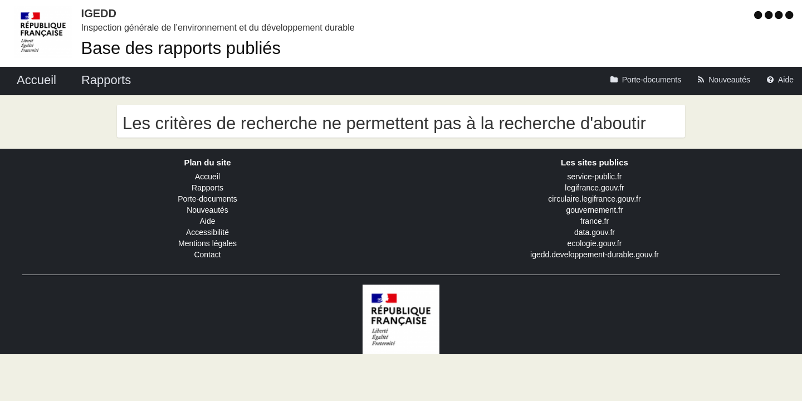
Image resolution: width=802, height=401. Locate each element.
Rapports (207, 187)
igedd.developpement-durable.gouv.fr (594, 254)
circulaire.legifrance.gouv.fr (594, 198)
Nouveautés (207, 210)
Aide (207, 221)
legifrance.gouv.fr (594, 187)
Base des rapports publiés (181, 48)
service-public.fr (594, 176)
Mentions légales (207, 243)
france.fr (594, 221)
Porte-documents (207, 198)
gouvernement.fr (594, 210)
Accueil (207, 176)
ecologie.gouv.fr (595, 243)
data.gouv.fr (594, 232)
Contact (207, 254)
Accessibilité (207, 232)
